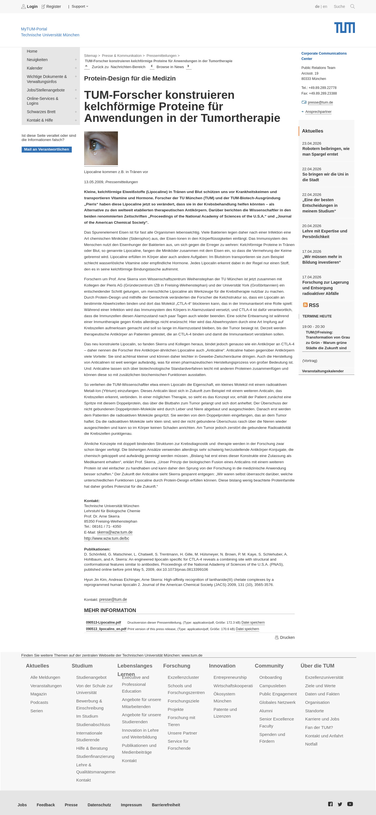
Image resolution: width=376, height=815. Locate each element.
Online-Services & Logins (74, 96)
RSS (311, 302)
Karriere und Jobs (321, 717)
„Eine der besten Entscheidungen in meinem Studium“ (319, 204)
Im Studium (87, 714)
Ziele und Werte (320, 684)
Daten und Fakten (322, 692)
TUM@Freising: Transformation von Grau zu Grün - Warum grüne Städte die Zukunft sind (327, 337)
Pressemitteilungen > (161, 55)
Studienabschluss (92, 722)
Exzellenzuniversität (323, 676)
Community (269, 664)
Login (30, 6)
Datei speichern (251, 621)
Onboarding (270, 676)
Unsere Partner (182, 730)
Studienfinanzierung (94, 753)
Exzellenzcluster (183, 676)
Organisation (317, 700)
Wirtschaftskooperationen (237, 684)
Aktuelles (37, 664)
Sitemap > (92, 55)
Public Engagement (277, 692)
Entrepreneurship (230, 676)
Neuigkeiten (74, 59)
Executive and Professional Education (135, 683)
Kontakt (83, 776)
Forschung (176, 664)
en (325, 6)
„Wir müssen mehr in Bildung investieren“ (321, 258)
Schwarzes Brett (74, 105)
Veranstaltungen (45, 684)
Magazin (38, 692)
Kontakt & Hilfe (74, 113)
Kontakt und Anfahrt (323, 733)
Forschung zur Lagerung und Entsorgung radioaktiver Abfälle (324, 286)
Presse (70, 801)
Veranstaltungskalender (322, 368)
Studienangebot (91, 676)
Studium (82, 664)
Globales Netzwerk (277, 700)
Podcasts (39, 700)
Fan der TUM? (318, 724)
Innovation (222, 664)
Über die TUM (317, 664)
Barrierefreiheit (162, 801)
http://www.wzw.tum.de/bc (106, 538)
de (318, 6)
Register (51, 6)
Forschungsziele (183, 699)
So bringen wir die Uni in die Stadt (324, 176)
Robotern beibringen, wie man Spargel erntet (325, 151)
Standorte (314, 708)
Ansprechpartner (318, 111)
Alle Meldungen (44, 676)
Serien (36, 708)
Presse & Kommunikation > (122, 55)
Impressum (128, 801)
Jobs (22, 801)
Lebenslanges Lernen (143, 664)
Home (32, 51)
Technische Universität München (344, 25)
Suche (344, 6)
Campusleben (272, 684)
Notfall (311, 741)
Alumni (265, 708)
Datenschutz (97, 801)
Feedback (45, 801)
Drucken (285, 636)
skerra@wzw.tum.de (114, 532)
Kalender (74, 67)
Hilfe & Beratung (91, 745)
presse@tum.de (112, 599)
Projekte (175, 707)
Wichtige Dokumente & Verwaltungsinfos (74, 75)
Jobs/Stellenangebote (74, 88)
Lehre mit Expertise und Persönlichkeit (324, 232)
